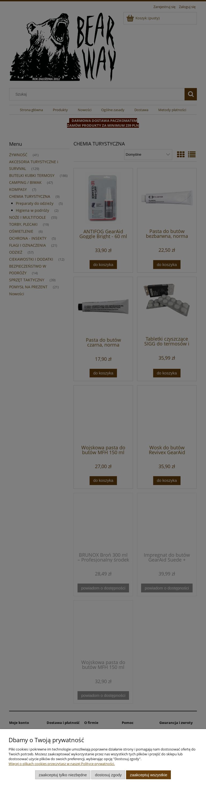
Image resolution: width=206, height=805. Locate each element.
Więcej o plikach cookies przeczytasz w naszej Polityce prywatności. (62, 763)
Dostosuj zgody (108, 775)
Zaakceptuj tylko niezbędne (63, 775)
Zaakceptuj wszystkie (148, 775)
